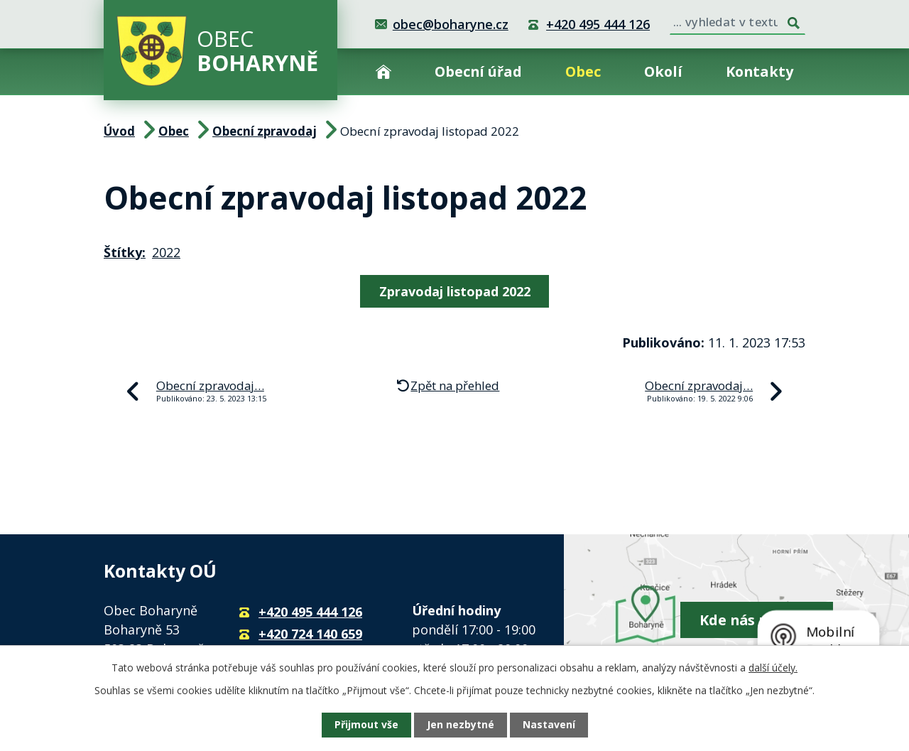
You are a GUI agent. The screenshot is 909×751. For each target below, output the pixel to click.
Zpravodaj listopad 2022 (454, 291)
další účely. (773, 667)
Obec (583, 71)
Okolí (663, 71)
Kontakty (759, 71)
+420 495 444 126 (598, 24)
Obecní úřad (478, 71)
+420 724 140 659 (310, 633)
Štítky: (125, 252)
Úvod (383, 71)
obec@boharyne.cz (450, 24)
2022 (166, 252)
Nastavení (549, 725)
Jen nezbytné (460, 725)
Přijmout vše (366, 725)
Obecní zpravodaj (264, 131)
